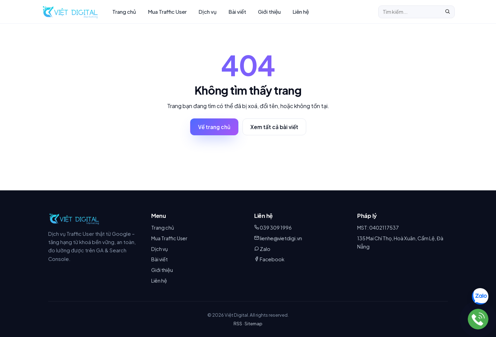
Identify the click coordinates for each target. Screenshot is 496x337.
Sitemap (253, 323)
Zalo (265, 249)
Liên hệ (300, 11)
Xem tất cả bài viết (274, 127)
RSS (238, 323)
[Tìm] (447, 12)
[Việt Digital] (74, 218)
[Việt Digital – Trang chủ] (70, 12)
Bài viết (237, 11)
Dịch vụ (207, 11)
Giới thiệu (269, 11)
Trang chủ (124, 11)
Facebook (272, 259)
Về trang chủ (214, 127)
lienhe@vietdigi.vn (281, 238)
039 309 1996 (276, 227)
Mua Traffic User (167, 11)
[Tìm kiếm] (410, 12)
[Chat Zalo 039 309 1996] (480, 296)
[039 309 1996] (478, 319)
